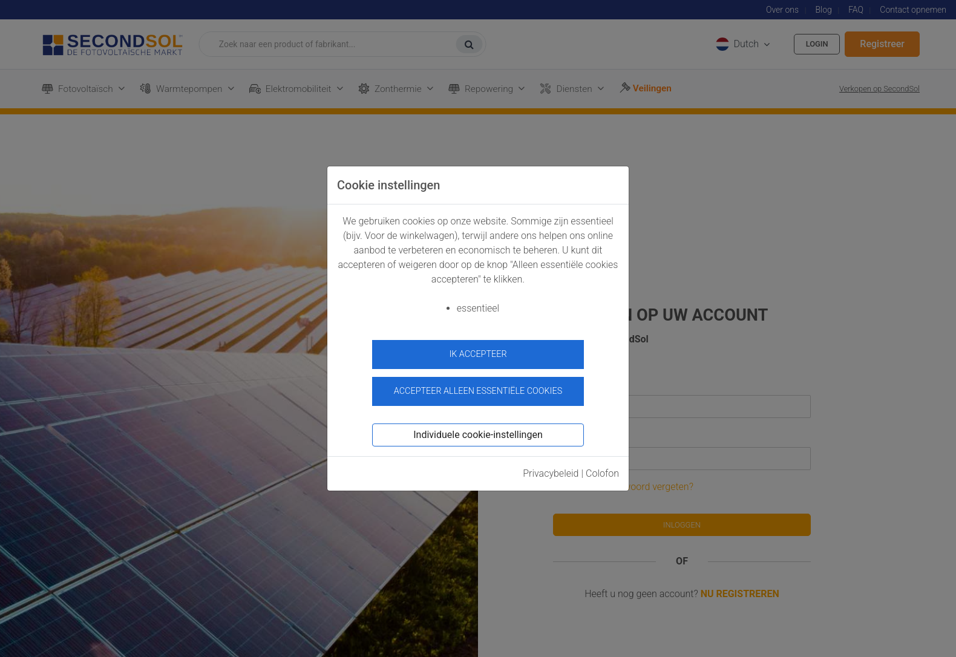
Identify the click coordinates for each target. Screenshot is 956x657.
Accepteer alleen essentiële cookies (478, 386)
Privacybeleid (550, 468)
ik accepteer (477, 354)
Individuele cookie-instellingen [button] (477, 430)
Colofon (602, 468)
